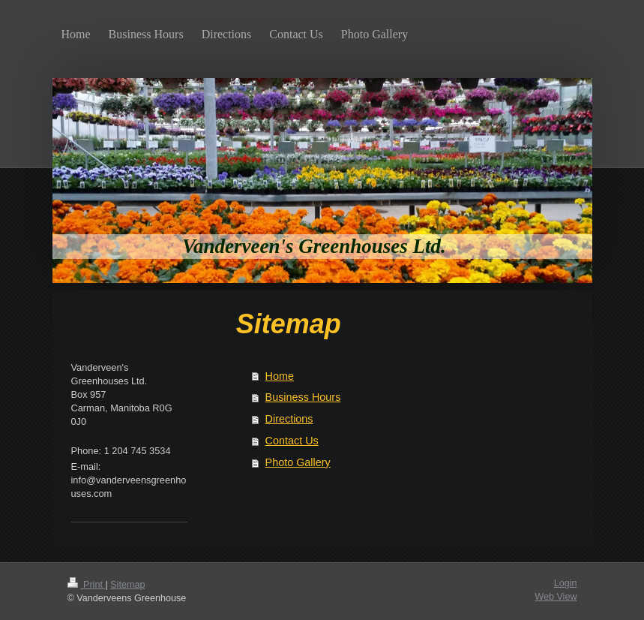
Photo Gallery (298, 462)
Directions (289, 419)
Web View (556, 596)
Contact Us (292, 441)
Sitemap (127, 584)
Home (279, 376)
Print (86, 584)
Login (565, 583)
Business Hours (303, 397)
